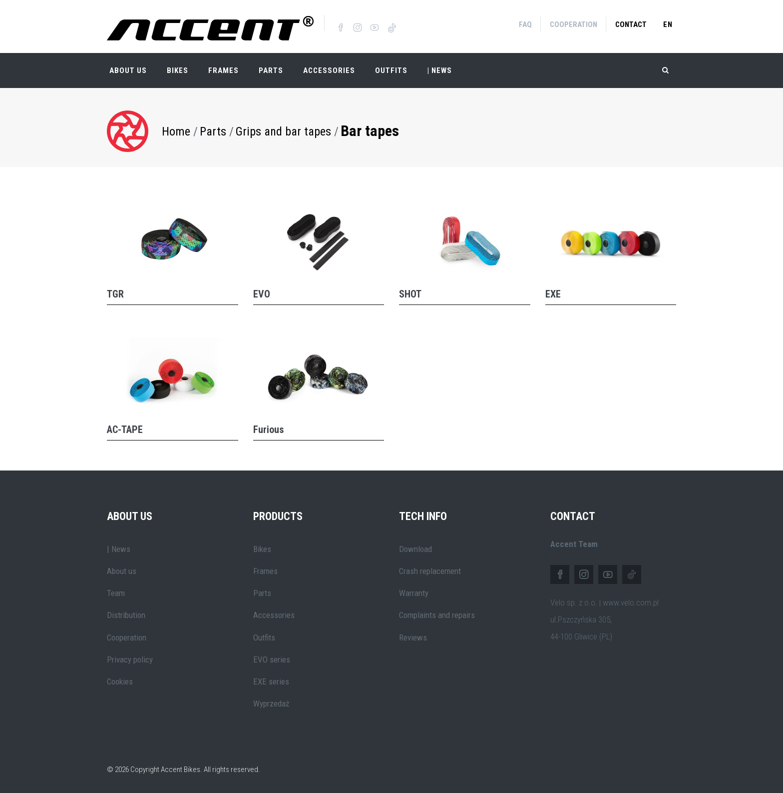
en (668, 24)
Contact (631, 24)
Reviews (413, 637)
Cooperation (573, 24)
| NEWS (439, 70)
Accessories (329, 70)
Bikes (177, 70)
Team (116, 593)
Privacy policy (130, 659)
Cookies (120, 681)
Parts (271, 70)
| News (118, 548)
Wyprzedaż (271, 703)
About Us (128, 70)
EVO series (271, 659)
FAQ (525, 24)
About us (121, 570)
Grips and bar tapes (283, 131)
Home (176, 131)
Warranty (413, 593)
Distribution (126, 615)
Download (415, 548)
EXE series (271, 681)
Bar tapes (370, 130)
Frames (223, 70)
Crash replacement (430, 570)
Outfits (391, 70)
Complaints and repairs (437, 615)
